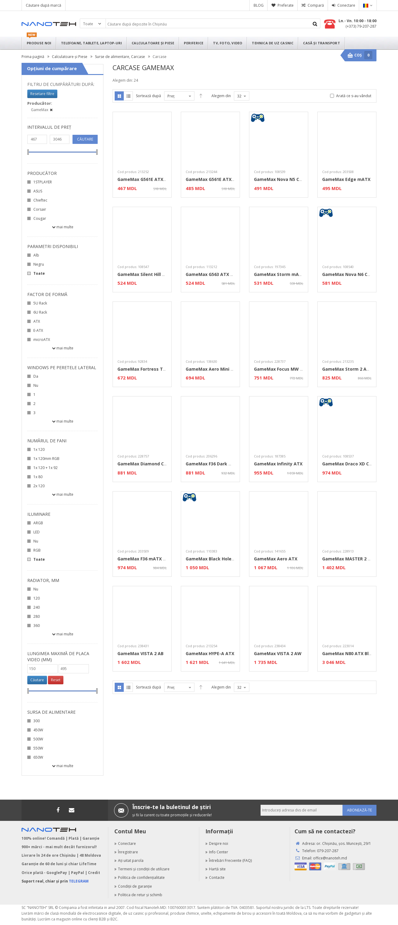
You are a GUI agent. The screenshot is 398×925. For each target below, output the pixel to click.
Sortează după (148, 95)
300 (36, 720)
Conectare (346, 5)
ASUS (37, 191)
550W (38, 748)
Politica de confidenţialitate (139, 877)
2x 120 (39, 485)
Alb (36, 255)
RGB (37, 550)
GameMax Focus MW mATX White (290, 369)
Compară (316, 5)
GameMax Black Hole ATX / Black (222, 559)
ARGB (38, 522)
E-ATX (38, 330)
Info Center (216, 852)
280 (36, 616)
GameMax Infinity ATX (278, 464)
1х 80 (37, 476)
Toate (39, 273)
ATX (36, 321)
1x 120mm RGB (46, 458)
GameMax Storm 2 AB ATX (350, 369)
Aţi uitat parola (128, 860)
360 (36, 625)
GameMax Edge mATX (346, 179)
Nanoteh (49, 24)
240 (36, 607)
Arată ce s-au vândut (353, 95)
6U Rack (40, 312)
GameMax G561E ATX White (216, 179)
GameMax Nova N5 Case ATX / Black (293, 179)
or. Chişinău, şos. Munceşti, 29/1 (343, 843)
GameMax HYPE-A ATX (210, 653)
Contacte (214, 877)
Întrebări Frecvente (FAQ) (228, 860)
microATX (41, 339)
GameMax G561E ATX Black (146, 179)
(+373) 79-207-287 (361, 26)
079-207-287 (328, 850)
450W (38, 730)
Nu (35, 385)
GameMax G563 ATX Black (214, 274)
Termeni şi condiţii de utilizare (142, 869)
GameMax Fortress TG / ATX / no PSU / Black (165, 369)
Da (35, 376)
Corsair (39, 209)
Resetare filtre (42, 93)
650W (38, 757)
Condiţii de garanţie (133, 886)
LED (36, 532)
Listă (128, 95)
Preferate (286, 5)
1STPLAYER (42, 182)
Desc (200, 95)
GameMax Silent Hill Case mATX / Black (160, 274)
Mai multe (62, 227)
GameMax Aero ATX (275, 559)
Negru (38, 264)
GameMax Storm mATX (279, 274)
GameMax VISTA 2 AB (140, 653)
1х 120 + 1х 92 (45, 467)
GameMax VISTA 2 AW (278, 653)
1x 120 (39, 449)
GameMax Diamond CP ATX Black (153, 464)
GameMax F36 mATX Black (146, 559)
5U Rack (40, 303)
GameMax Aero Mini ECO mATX (219, 369)
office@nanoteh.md (330, 858)
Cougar (39, 218)
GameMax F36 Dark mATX (213, 464)
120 (36, 598)
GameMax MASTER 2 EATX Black (357, 559)
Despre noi (216, 843)
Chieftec (40, 200)
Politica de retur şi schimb (138, 894)
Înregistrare (126, 852)
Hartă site (215, 869)
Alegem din (221, 95)
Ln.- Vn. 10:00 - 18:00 (357, 20)
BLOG (259, 5)
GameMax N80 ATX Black (349, 653)
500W (38, 739)
